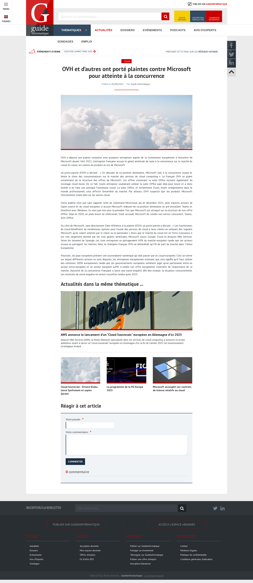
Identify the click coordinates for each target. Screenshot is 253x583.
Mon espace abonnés (90, 550)
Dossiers (127, 30)
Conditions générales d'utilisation (196, 559)
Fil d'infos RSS (87, 559)
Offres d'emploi (87, 554)
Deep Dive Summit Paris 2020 (80, 51)
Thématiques (72, 30)
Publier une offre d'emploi (143, 559)
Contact (184, 546)
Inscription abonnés (89, 546)
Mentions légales (188, 550)
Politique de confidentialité (193, 554)
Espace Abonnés (182, 18)
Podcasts (177, 30)
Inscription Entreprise (140, 563)
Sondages (65, 41)
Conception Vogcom (154, 575)
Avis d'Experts (205, 30)
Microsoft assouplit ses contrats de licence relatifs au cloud (172, 388)
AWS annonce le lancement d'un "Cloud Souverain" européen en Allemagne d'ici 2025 (121, 335)
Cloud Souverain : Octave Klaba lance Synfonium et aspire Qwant (79, 390)
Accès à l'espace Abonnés (177, 524)
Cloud (127, 61)
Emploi (86, 41)
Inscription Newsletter (198, 18)
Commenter (75, 461)
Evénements (152, 30)
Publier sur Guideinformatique (76, 524)
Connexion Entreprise (214, 18)
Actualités (103, 30)
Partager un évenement (141, 550)
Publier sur (207, 4)
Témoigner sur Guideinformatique (146, 554)
